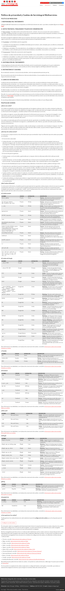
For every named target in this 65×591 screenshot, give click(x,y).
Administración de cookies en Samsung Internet (29, 553)
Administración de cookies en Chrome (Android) (29, 551)
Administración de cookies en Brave (20, 555)
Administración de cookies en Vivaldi (21, 557)
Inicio (41, 5)
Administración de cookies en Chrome (21, 539)
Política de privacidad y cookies (14, 589)
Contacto (61, 5)
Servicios (47, 5)
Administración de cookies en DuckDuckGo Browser (32, 559)
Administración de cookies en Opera (20, 547)
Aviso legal (3, 589)
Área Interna (25, 589)
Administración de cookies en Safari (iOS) (24, 549)
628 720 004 (38, 586)
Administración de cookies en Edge (19, 541)
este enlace (5, 563)
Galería (55, 5)
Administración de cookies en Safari (20, 545)
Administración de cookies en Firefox (20, 543)
